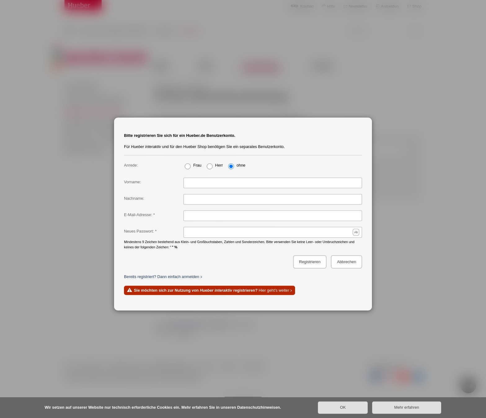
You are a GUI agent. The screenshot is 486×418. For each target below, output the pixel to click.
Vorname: (132, 182)
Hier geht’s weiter (211, 290)
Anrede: (131, 165)
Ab (356, 232)
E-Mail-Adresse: (138, 214)
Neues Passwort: (139, 231)
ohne (240, 165)
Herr (219, 165)
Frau (197, 165)
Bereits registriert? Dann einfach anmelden (161, 276)
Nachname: (134, 198)
